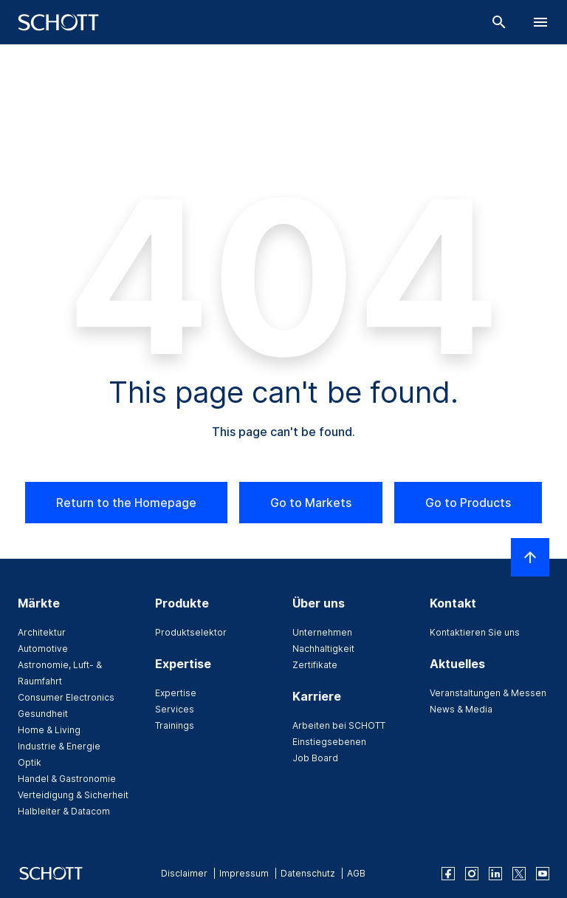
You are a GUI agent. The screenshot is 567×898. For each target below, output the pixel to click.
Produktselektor (191, 632)
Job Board (315, 757)
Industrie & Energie (59, 746)
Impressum (244, 873)
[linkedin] (495, 873)
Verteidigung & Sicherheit (73, 794)
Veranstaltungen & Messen (488, 692)
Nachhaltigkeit (323, 648)
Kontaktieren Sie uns (475, 632)
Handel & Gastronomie (67, 778)
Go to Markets (310, 502)
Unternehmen (322, 632)
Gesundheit (43, 713)
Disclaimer (184, 873)
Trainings (174, 725)
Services (174, 709)
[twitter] (519, 873)
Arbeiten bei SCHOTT (338, 725)
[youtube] (542, 873)
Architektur (42, 632)
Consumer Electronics (66, 697)
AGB (356, 873)
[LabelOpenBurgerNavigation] (540, 22)
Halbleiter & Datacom (64, 811)
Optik (29, 762)
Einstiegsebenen (329, 741)
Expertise (175, 692)
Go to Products (468, 502)
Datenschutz (308, 873)
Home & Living (49, 729)
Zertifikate (314, 664)
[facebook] (448, 873)
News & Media (461, 709)
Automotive (43, 648)
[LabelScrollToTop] (530, 557)
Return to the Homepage (126, 502)
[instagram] (471, 873)
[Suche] (499, 22)
